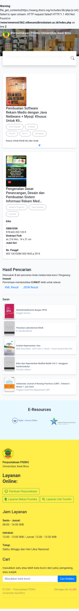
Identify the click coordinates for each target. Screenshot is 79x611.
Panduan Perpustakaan (21, 491)
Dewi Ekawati (15, 127)
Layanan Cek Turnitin (57, 499)
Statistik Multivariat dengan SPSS (31, 310)
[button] (39, 145)
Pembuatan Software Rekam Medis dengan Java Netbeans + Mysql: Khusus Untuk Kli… (26, 114)
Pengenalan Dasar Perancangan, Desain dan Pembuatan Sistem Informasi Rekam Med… (25, 195)
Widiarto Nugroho (17, 207)
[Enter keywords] (30, 579)
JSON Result (30, 287)
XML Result (12, 287)
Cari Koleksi (67, 578)
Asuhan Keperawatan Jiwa (28, 345)
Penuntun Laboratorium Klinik (29, 328)
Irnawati (31, 127)
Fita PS (12, 133)
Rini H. (25, 133)
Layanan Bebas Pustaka (21, 499)
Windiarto (39, 133)
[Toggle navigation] (7, 42)
